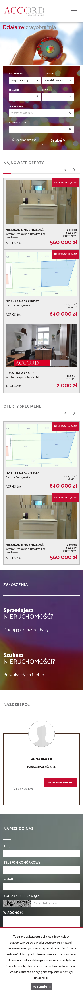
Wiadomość (13, 913)
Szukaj (58, 141)
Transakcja (49, 74)
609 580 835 (23, 789)
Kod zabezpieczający (21, 896)
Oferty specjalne (22, 406)
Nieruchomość (18, 74)
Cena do (47, 90)
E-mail (8, 879)
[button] (65, 171)
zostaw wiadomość (60, 783)
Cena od (14, 90)
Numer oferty (18, 123)
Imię (6, 846)
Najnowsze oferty (23, 163)
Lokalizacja (16, 106)
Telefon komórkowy (22, 862)
